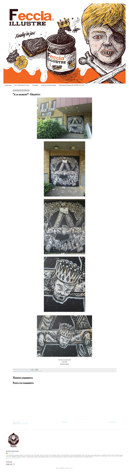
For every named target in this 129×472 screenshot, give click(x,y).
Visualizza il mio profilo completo (13, 458)
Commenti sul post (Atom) (23, 423)
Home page (8, 85)
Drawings (35, 85)
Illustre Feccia (27, 371)
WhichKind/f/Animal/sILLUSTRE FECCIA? (71, 85)
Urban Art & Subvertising (48, 85)
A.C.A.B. (18, 371)
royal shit (33, 371)
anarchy (22, 371)
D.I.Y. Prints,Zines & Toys (22, 85)
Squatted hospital (38, 371)
